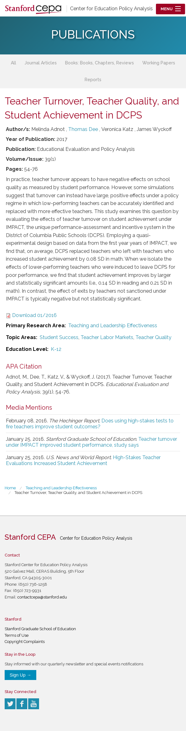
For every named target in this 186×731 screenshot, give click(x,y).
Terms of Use (17, 635)
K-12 (56, 349)
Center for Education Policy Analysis (111, 9)
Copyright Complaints (25, 641)
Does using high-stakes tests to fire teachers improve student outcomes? (90, 424)
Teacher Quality (153, 337)
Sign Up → (20, 675)
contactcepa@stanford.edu (42, 597)
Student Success (59, 337)
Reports (93, 79)
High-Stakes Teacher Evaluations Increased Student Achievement (83, 460)
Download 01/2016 (34, 315)
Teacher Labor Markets (107, 337)
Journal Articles (40, 62)
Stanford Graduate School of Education (40, 628)
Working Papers (158, 62)
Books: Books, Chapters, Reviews (99, 62)
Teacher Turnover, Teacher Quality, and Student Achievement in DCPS (78, 492)
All (13, 62)
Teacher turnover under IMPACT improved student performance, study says (91, 442)
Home (10, 488)
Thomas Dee (83, 129)
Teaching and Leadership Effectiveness (112, 325)
